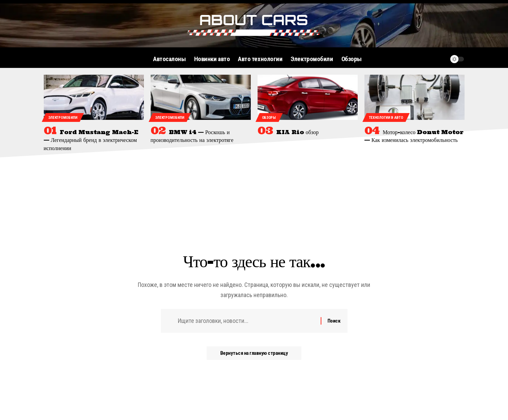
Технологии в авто (386, 117)
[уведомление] (440, 59)
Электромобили (62, 117)
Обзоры (269, 117)
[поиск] (428, 59)
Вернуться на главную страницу (254, 353)
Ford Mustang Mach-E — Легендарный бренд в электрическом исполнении (91, 140)
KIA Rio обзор (297, 132)
